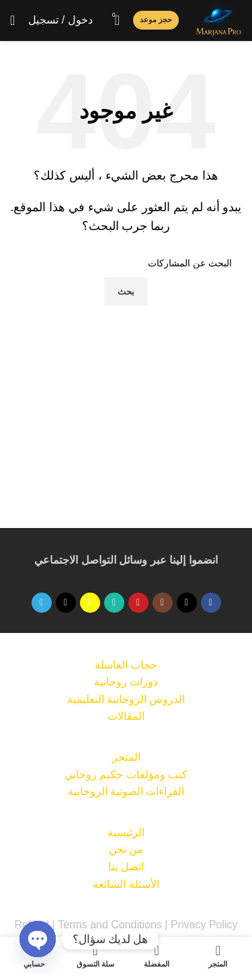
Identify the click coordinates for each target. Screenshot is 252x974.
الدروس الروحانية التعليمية (126, 699)
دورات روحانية (126, 681)
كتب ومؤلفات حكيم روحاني (126, 774)
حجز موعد (156, 19)
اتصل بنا (125, 866)
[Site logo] (218, 19)
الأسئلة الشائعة (126, 884)
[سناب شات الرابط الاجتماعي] (90, 603)
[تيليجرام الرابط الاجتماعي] (42, 603)
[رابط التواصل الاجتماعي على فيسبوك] (211, 603)
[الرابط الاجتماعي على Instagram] (163, 603)
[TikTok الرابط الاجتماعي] (66, 603)
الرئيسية (126, 832)
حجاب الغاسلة (126, 665)
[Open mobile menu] (12, 20)
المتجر (126, 757)
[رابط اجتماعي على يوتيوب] (138, 603)
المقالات (126, 716)
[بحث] (126, 263)
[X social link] (187, 603)
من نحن (126, 849)
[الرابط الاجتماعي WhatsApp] (114, 603)
